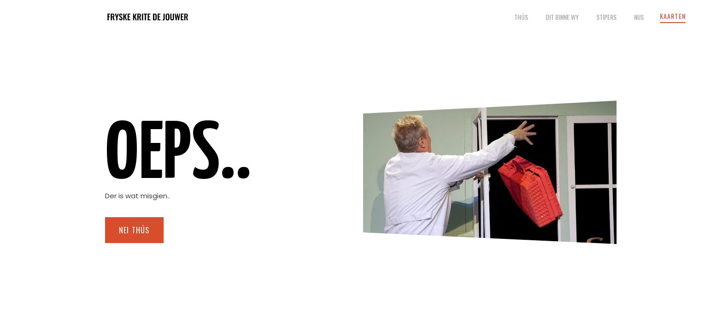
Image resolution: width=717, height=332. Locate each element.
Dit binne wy (562, 17)
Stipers (606, 17)
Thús (521, 17)
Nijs (639, 17)
